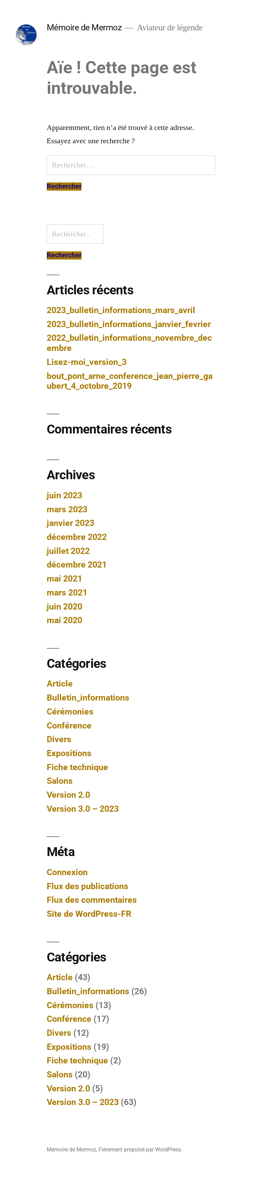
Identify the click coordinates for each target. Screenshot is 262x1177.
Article (60, 684)
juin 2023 (64, 495)
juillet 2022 (68, 551)
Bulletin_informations (88, 698)
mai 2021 (64, 579)
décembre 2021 (77, 565)
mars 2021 (67, 593)
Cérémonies (70, 712)
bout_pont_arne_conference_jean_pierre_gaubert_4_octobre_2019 (130, 381)
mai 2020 (64, 620)
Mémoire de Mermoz (84, 27)
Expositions (69, 753)
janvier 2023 (70, 523)
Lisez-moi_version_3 (87, 362)
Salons (60, 781)
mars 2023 (67, 509)
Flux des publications (87, 886)
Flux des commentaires (92, 900)
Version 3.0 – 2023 (83, 809)
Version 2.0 (68, 795)
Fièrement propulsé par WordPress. (141, 1149)
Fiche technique (77, 767)
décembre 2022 (77, 537)
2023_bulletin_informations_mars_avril (121, 310)
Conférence (69, 726)
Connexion (67, 872)
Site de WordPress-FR (89, 914)
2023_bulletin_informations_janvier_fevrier (129, 324)
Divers (59, 739)
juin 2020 (64, 607)
